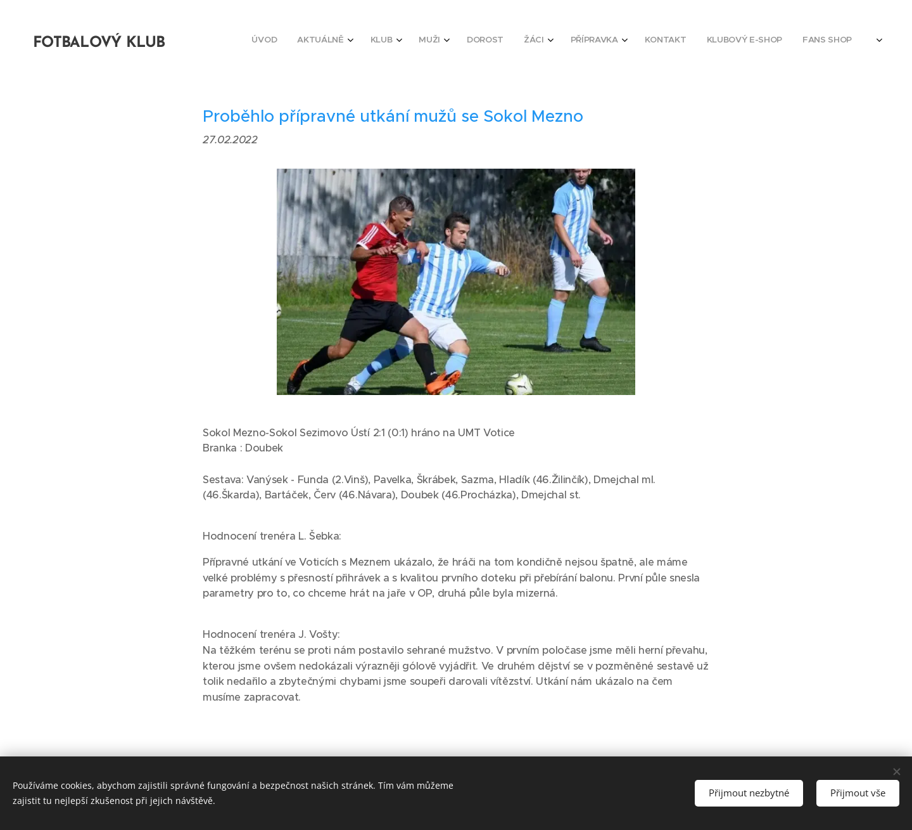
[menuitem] (655, 41)
